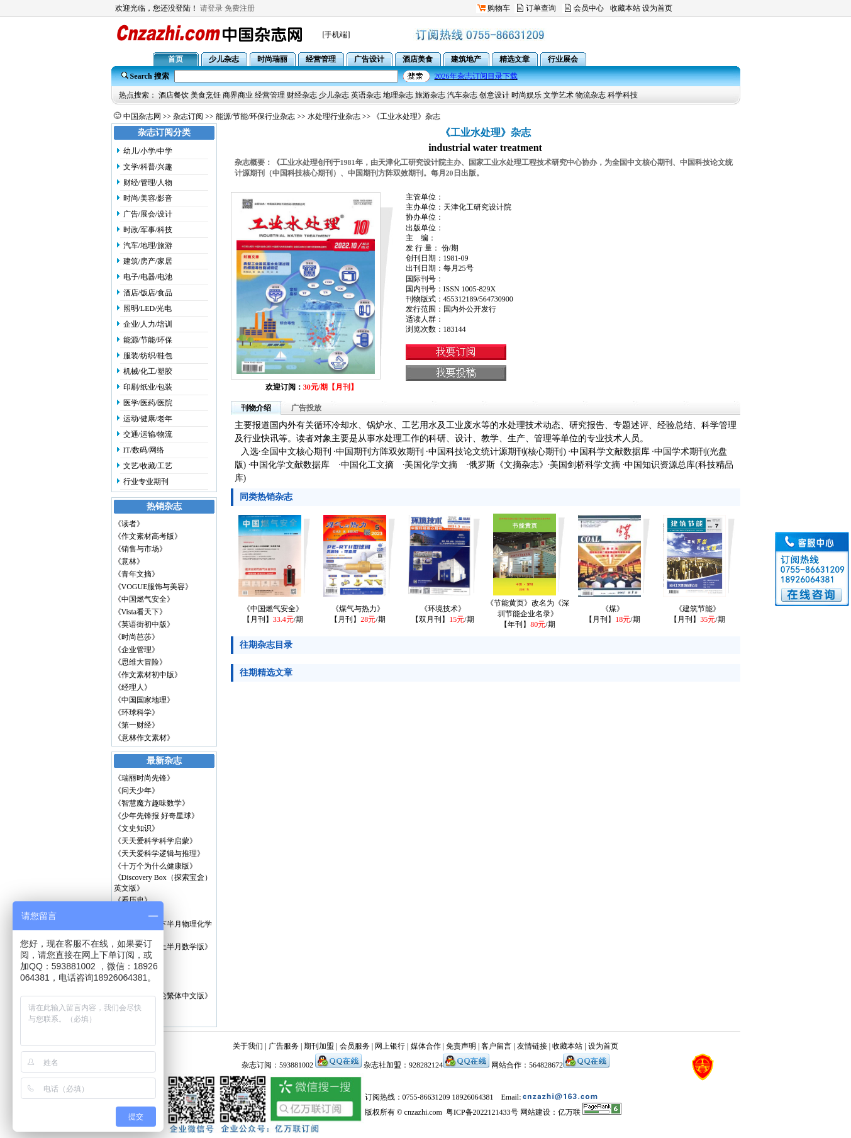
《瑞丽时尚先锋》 (144, 778)
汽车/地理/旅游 (148, 245)
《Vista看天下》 (140, 611)
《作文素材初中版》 (148, 674)
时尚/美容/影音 (148, 198)
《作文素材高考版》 (148, 536)
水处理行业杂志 (334, 116)
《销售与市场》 (140, 548)
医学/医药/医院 (148, 402)
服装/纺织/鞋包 (148, 355)
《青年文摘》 (136, 574)
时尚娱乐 (526, 95)
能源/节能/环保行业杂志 (256, 116)
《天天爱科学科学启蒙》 (155, 841)
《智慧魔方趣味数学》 (151, 803)
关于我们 (248, 1046)
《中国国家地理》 (144, 700)
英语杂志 (366, 95)
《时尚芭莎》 (136, 637)
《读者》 (129, 523)
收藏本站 (625, 8)
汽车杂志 (462, 95)
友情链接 (532, 1046)
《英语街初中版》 (144, 624)
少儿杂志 (334, 95)
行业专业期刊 (146, 481)
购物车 (498, 8)
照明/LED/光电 (147, 308)
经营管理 (270, 95)
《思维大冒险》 (140, 662)
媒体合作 (426, 1046)
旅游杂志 (430, 95)
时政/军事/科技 (148, 229)
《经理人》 (133, 687)
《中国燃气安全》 (144, 599)
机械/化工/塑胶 (148, 371)
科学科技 (623, 95)
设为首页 (657, 8)
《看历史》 (133, 900)
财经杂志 (302, 95)
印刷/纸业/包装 (148, 387)
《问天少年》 (136, 790)
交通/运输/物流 (148, 434)
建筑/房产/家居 (148, 261)
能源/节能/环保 (148, 339)
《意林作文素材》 (144, 737)
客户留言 (496, 1046)
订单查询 (541, 8)
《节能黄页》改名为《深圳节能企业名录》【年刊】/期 (527, 614)
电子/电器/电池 (148, 277)
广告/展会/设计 (148, 214)
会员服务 (355, 1046)
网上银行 (390, 1046)
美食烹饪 (206, 95)
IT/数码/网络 (144, 450)
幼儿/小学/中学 (148, 151)
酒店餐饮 (174, 95)
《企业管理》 (136, 649)
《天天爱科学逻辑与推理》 (159, 853)
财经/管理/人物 (148, 182)
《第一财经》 (136, 725)
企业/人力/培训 (148, 324)
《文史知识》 (136, 828)
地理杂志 (398, 95)
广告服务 (284, 1046)
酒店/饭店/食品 (148, 292)
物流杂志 (591, 95)
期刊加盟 (319, 1046)
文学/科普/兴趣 (148, 166)
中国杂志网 (142, 116)
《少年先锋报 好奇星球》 (156, 815)
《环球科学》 (136, 712)
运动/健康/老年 (148, 418)
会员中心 (589, 8)
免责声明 (461, 1046)
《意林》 (129, 561)
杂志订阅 (188, 116)
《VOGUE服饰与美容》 (153, 586)
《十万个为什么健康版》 (155, 866)
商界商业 (238, 95)
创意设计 (494, 95)
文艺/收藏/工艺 (148, 465)
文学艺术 (558, 95)
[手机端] (336, 34)
